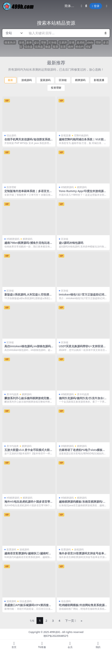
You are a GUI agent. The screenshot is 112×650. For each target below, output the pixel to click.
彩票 (63, 47)
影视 (72, 42)
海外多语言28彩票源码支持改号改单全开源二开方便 (83, 555)
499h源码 (55, 632)
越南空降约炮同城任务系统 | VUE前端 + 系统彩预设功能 (82, 141)
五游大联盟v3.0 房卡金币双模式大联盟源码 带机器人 (28, 451)
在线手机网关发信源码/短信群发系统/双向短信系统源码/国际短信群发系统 (27, 141)
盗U (36, 42)
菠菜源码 (45, 80)
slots (90, 42)
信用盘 (39, 47)
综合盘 (28, 47)
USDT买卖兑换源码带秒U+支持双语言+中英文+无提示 (82, 347)
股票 (55, 47)
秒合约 (79, 47)
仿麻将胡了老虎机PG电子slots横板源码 (82, 451)
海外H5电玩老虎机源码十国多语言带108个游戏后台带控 (28, 503)
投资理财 (56, 87)
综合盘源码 (26, 601)
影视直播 (99, 80)
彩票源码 (11, 549)
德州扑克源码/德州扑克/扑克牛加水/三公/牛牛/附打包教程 (83, 399)
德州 (70, 47)
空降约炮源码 (81, 135)
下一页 (70, 621)
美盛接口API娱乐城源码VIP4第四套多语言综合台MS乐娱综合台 (28, 606)
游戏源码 (26, 80)
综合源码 (11, 135)
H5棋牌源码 (67, 187)
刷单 (29, 42)
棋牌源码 (80, 80)
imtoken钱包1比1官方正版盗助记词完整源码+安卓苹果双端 (83, 296)
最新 (10, 80)
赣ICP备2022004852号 (56, 636)
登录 (95, 6)
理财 (43, 42)
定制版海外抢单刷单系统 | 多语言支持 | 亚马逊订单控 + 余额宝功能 (28, 192)
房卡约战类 (13, 394)
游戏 (21, 42)
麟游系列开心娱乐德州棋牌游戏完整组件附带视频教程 (28, 399)
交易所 (63, 42)
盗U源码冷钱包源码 (71, 243)
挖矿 (88, 47)
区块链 (52, 42)
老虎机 (81, 42)
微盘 (48, 47)
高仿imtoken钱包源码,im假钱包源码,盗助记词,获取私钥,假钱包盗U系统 (28, 347)
